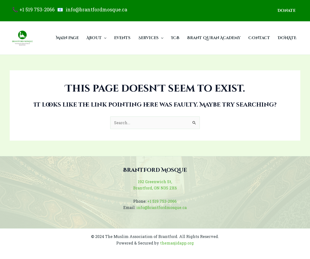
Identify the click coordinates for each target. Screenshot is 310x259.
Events (122, 38)
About (96, 38)
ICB (175, 38)
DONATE (287, 38)
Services (150, 38)
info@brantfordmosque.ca (96, 9)
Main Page (67, 38)
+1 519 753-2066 (37, 9)
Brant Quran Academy (213, 38)
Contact (259, 38)
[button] (286, 10)
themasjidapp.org (177, 242)
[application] (104, 38)
